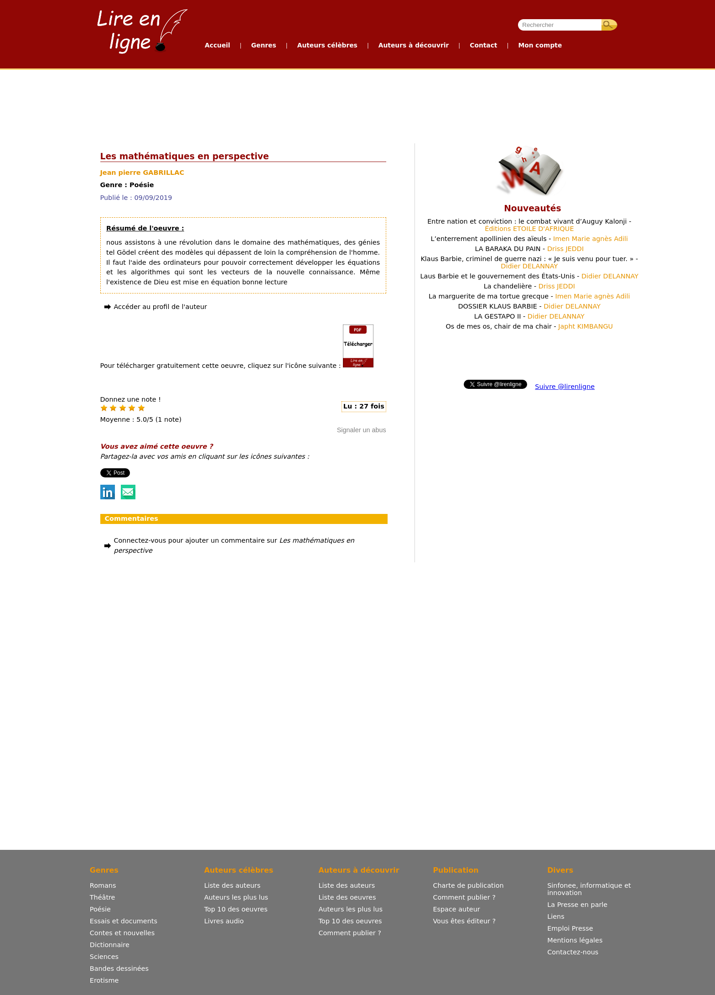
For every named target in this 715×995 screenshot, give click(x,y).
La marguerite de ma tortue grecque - (529, 296)
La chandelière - (529, 286)
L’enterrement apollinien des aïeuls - (529, 238)
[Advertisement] (357, 104)
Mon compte (540, 45)
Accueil (217, 45)
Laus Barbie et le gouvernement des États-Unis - (529, 276)
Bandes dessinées (119, 968)
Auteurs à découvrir (413, 45)
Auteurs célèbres (327, 45)
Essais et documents (123, 921)
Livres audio (224, 921)
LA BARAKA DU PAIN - (529, 248)
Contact (483, 45)
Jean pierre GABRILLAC (142, 172)
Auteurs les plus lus (236, 897)
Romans (103, 885)
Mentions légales (574, 940)
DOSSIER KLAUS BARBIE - (529, 306)
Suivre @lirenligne (565, 386)
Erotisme (104, 980)
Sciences (104, 956)
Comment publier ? (350, 933)
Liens (556, 916)
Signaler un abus (361, 430)
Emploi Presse (570, 928)
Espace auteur (456, 909)
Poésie (100, 909)
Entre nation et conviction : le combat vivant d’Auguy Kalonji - (529, 225)
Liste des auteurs (232, 885)
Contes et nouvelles (122, 933)
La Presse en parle (577, 904)
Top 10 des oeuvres (236, 909)
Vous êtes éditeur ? (464, 921)
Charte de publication (468, 885)
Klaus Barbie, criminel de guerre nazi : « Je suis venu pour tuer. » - (529, 262)
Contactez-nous (572, 952)
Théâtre (102, 897)
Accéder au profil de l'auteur (160, 306)
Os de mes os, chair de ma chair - (529, 326)
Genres (263, 45)
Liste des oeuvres (347, 897)
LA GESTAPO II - (529, 316)
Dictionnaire (110, 944)
